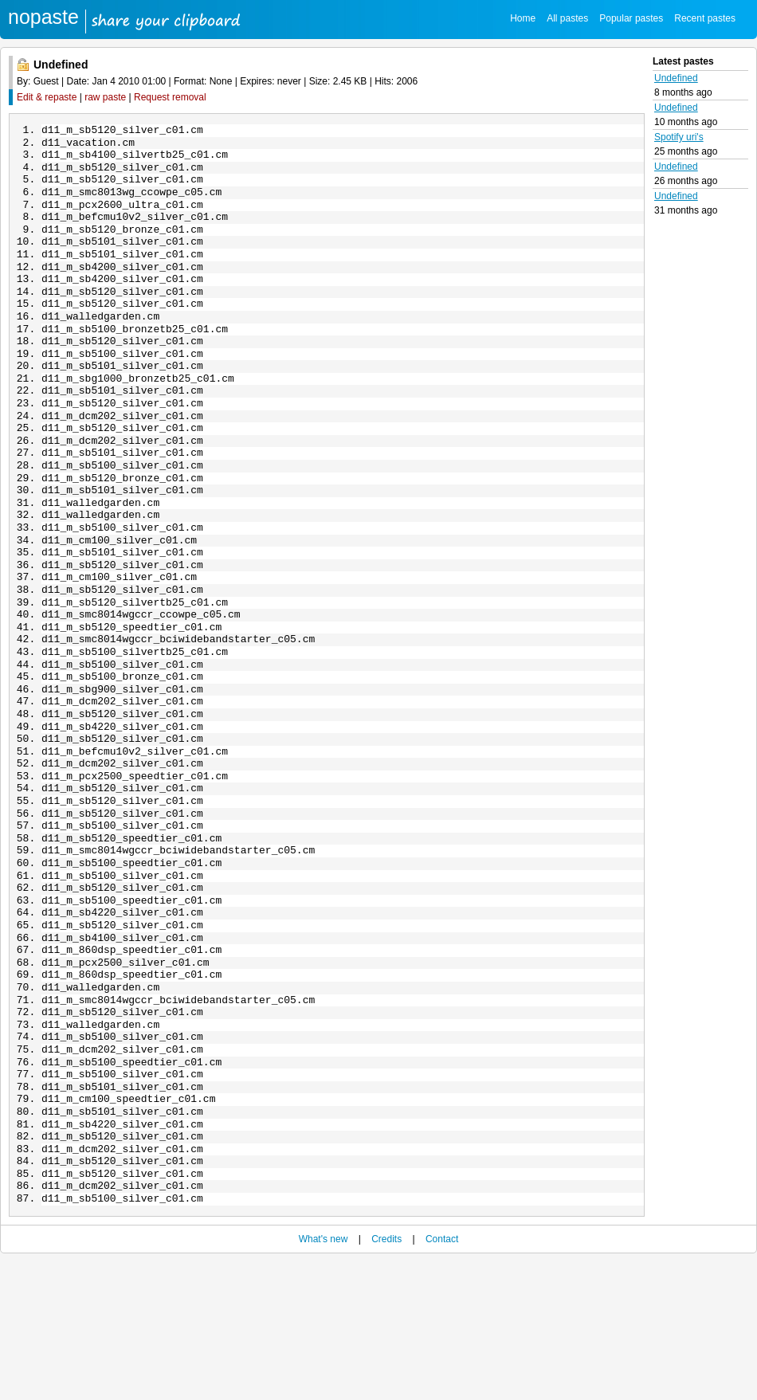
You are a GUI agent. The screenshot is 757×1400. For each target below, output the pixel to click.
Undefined (676, 78)
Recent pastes (704, 18)
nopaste (43, 17)
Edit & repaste (46, 97)
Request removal (170, 97)
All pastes (567, 18)
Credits (386, 1377)
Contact (442, 1377)
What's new (323, 1377)
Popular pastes (631, 18)
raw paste (105, 97)
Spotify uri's (679, 137)
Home (522, 18)
